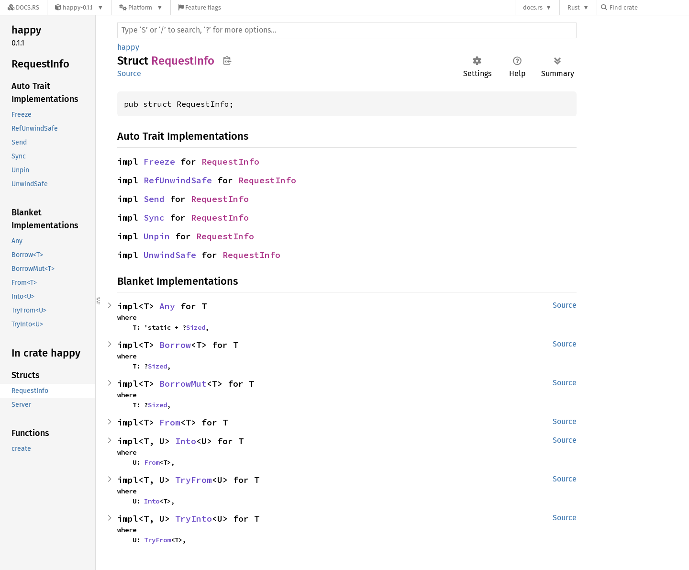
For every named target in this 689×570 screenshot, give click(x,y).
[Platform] (140, 7)
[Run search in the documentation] (347, 30)
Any (167, 306)
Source (129, 73)
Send (154, 198)
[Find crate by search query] (649, 7)
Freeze (159, 161)
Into (185, 441)
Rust (573, 7)
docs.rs (533, 7)
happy (128, 47)
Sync (154, 217)
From (169, 422)
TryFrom (193, 479)
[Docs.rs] (23, 7)
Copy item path (227, 60)
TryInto (193, 518)
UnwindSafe (170, 254)
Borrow (175, 344)
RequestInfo (230, 161)
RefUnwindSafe (178, 180)
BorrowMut (183, 383)
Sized (195, 327)
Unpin (157, 236)
